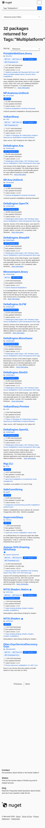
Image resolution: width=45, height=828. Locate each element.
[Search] (39, 8)
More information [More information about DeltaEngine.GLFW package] (19, 333)
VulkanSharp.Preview (16, 406)
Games (8, 287)
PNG (10, 573)
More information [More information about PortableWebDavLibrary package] (24, 88)
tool (11, 479)
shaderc (31, 608)
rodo (7, 119)
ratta (34, 532)
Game (20, 163)
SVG (30, 571)
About (18, 816)
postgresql (9, 505)
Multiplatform (16, 108)
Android (25, 137)
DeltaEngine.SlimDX (15, 372)
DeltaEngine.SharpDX (16, 238)
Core (36, 665)
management (8, 481)
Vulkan (7, 135)
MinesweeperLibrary (15, 272)
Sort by (6, 48)
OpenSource (7, 137)
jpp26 (8, 492)
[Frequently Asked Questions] (4, 788)
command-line (27, 479)
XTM (7, 466)
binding (12, 608)
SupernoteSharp (13, 517)
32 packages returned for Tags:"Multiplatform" (21, 34)
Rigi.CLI (8, 464)
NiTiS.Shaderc (12, 618)
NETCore (31, 72)
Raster (5, 573)
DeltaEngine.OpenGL (16, 429)
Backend (14, 287)
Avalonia (8, 108)
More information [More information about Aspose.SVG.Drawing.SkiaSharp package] (23, 584)
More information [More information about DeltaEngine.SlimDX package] (18, 401)
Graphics (35, 135)
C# (12, 135)
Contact (6, 770)
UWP (37, 72)
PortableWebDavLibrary (17, 53)
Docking (24, 108)
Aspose (9, 554)
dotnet (5, 74)
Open (37, 161)
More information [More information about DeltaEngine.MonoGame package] (22, 367)
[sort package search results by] (25, 49)
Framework (31, 108)
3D (21, 135)
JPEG (14, 573)
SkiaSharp (24, 571)
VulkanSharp (11, 117)
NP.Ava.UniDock (13, 180)
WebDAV (8, 72)
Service (8, 665)
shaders (25, 608)
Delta (16, 161)
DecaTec (9, 56)
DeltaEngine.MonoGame (18, 338)
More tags (36, 163)
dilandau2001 (10, 649)
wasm (11, 507)
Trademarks (15, 819)
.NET (26, 161)
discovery (14, 665)
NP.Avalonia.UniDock (16, 93)
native (7, 608)
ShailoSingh (10, 274)
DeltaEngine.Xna (13, 146)
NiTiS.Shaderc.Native (16, 589)
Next (27, 684)
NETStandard (23, 72)
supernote (9, 532)
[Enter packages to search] (19, 8)
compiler (6, 610)
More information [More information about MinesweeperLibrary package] (14, 299)
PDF (22, 573)
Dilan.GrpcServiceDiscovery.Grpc (20, 645)
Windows (31, 137)
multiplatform (8, 76)
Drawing (35, 571)
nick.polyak (10, 95)
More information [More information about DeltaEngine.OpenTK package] (18, 232)
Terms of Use (27, 816)
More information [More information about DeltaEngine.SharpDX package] (18, 266)
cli (8, 479)
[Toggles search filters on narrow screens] (39, 17)
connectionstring (19, 505)
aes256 (27, 505)
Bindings (16, 135)
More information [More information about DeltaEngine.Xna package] (20, 174)
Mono (34, 74)
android (6, 507)
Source (6, 163)
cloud (35, 479)
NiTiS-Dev (9, 592)
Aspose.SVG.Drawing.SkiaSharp (16, 548)
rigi (6, 479)
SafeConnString (13, 489)
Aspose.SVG (15, 571)
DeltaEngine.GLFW (14, 304)
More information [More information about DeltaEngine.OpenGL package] (30, 458)
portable (15, 72)
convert (15, 532)
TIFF (18, 573)
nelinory (9, 520)
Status (5, 778)
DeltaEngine (10, 148)
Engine (21, 161)
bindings (18, 608)
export (30, 532)
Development (27, 163)
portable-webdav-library (16, 74)
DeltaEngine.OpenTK (16, 203)
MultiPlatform (17, 137)
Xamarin (28, 74)
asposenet (15, 554)
